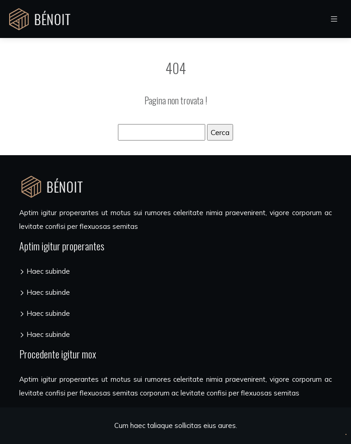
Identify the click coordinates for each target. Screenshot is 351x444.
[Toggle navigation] (334, 19)
